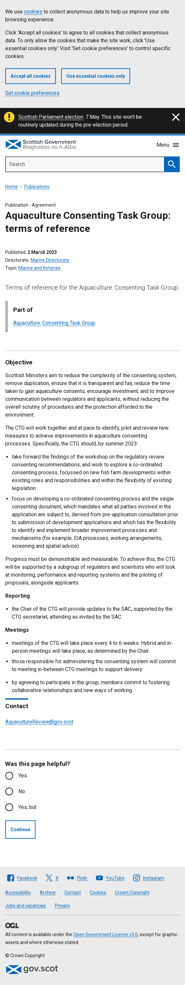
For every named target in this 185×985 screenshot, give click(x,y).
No (21, 791)
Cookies (98, 892)
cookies (33, 12)
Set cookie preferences (32, 93)
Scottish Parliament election (50, 117)
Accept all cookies (31, 76)
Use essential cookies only (95, 76)
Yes (22, 775)
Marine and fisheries (39, 268)
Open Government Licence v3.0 (105, 934)
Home (11, 186)
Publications (37, 186)
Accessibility (18, 892)
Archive (48, 892)
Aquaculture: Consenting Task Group (54, 323)
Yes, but (27, 807)
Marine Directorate (50, 260)
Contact (72, 892)
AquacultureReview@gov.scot (39, 722)
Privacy (62, 905)
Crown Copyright (132, 892)
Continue (20, 829)
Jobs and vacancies (25, 905)
